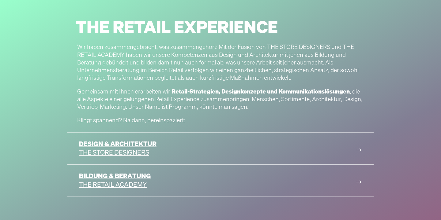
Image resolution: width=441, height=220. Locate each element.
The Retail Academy (113, 184)
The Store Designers (114, 152)
